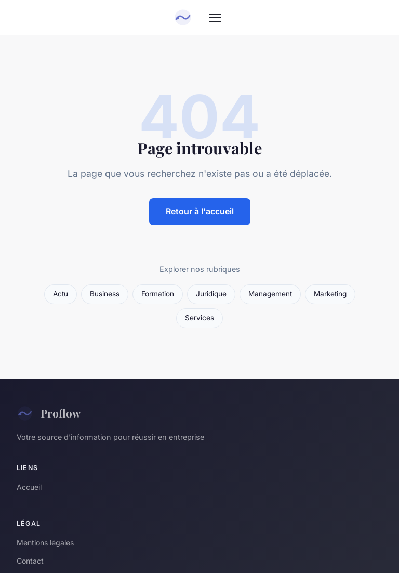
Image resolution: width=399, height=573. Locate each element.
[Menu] (215, 17)
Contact (30, 560)
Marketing (330, 294)
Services (199, 318)
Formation (157, 294)
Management (270, 294)
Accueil (29, 487)
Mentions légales (45, 542)
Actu (60, 294)
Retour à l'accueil (200, 211)
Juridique (211, 294)
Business (104, 294)
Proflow (49, 413)
